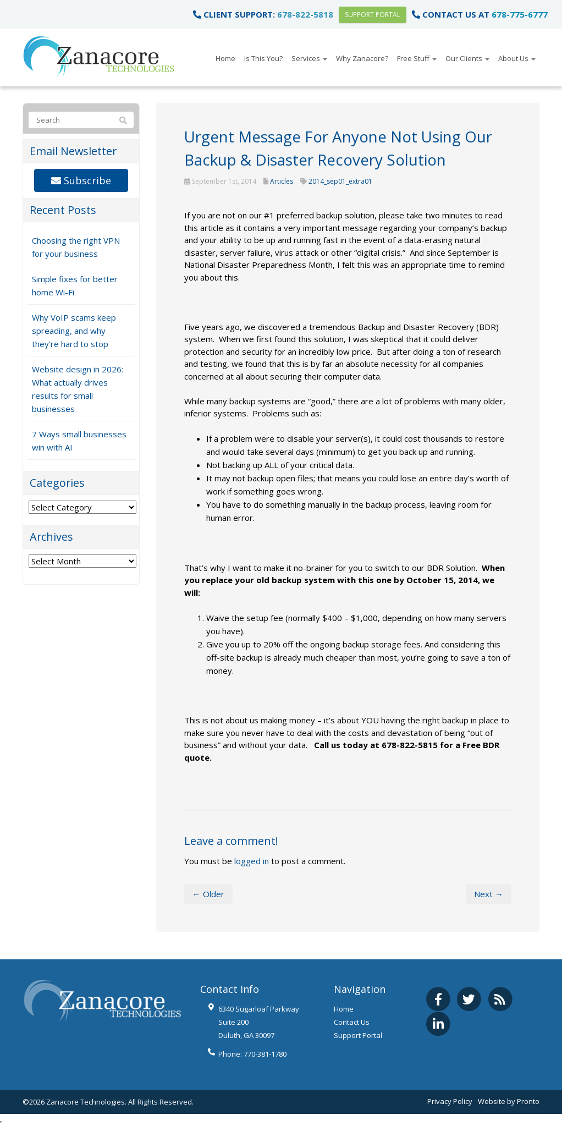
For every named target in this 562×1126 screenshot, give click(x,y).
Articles (281, 181)
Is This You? (263, 58)
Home (225, 58)
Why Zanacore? (362, 58)
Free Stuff (417, 58)
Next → (488, 893)
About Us (517, 58)
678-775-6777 (520, 14)
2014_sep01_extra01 (340, 181)
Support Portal (372, 14)
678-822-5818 (305, 14)
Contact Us (352, 1022)
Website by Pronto (508, 1101)
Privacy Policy (449, 1101)
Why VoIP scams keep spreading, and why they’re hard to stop (74, 330)
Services (309, 58)
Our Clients (467, 58)
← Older (208, 893)
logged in (251, 860)
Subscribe (81, 180)
